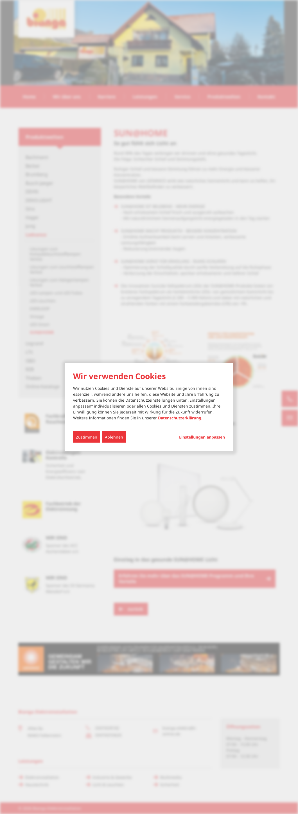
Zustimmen (86, 436)
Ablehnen (114, 436)
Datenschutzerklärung (179, 417)
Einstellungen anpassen (202, 437)
